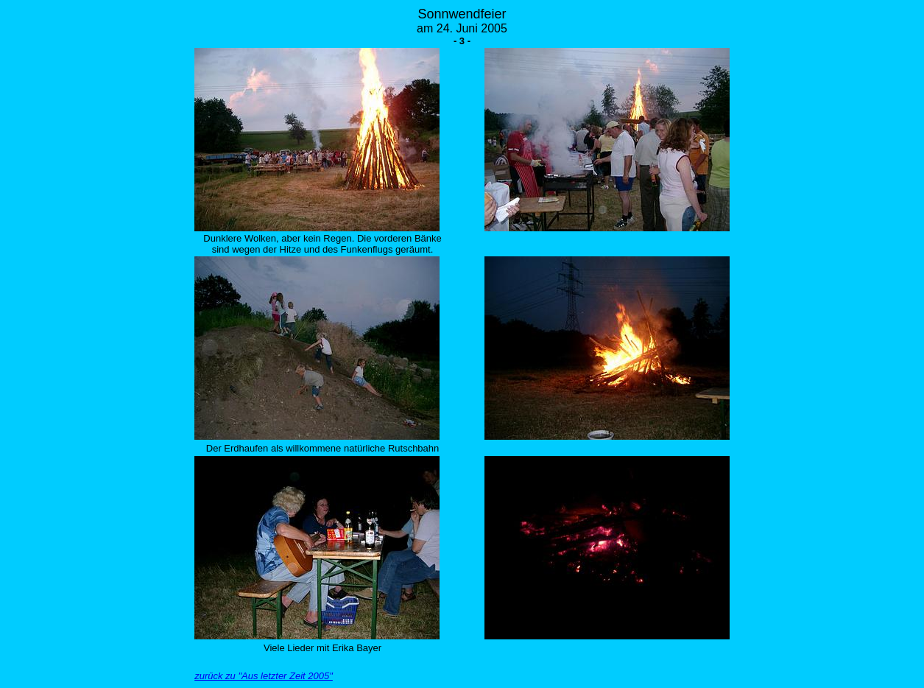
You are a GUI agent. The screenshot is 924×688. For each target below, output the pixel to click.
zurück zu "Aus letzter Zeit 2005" (263, 675)
